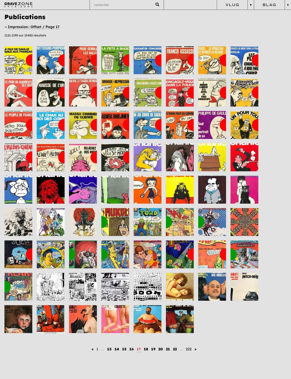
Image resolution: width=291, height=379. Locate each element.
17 (139, 349)
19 (153, 349)
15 (124, 349)
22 (175, 349)
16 (131, 349)
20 (160, 349)
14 (117, 349)
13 (109, 349)
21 (168, 349)
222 (189, 349)
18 (146, 349)
